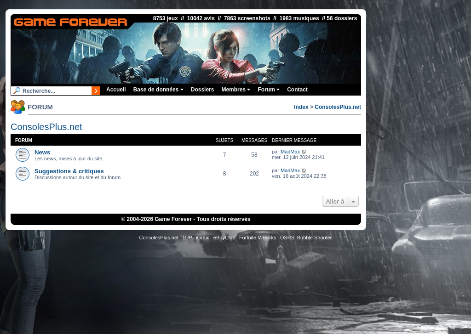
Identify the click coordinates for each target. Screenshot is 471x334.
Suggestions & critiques (69, 171)
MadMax (290, 151)
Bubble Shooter (314, 237)
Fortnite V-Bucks (257, 237)
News (42, 152)
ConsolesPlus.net (338, 107)
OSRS (287, 237)
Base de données (158, 89)
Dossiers (202, 89)
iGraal (202, 237)
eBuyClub (224, 237)
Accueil (116, 89)
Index (301, 107)
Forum (269, 89)
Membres (235, 89)
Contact (297, 89)
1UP (187, 237)
